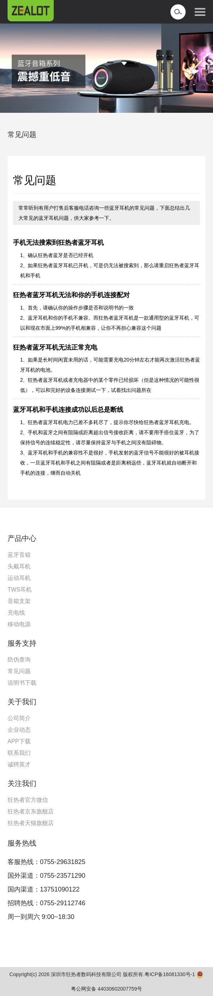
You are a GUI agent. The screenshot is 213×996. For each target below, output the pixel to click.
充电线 (16, 613)
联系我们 (19, 753)
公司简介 (19, 718)
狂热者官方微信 (28, 800)
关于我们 (22, 702)
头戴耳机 (19, 566)
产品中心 (22, 538)
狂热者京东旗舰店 (31, 811)
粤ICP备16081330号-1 (170, 974)
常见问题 (22, 134)
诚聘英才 (19, 764)
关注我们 (22, 783)
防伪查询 (19, 660)
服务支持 (22, 643)
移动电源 (19, 624)
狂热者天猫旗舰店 (31, 823)
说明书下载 (22, 683)
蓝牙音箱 (19, 555)
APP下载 (19, 741)
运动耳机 (19, 578)
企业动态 (19, 730)
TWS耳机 (20, 589)
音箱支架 (19, 601)
